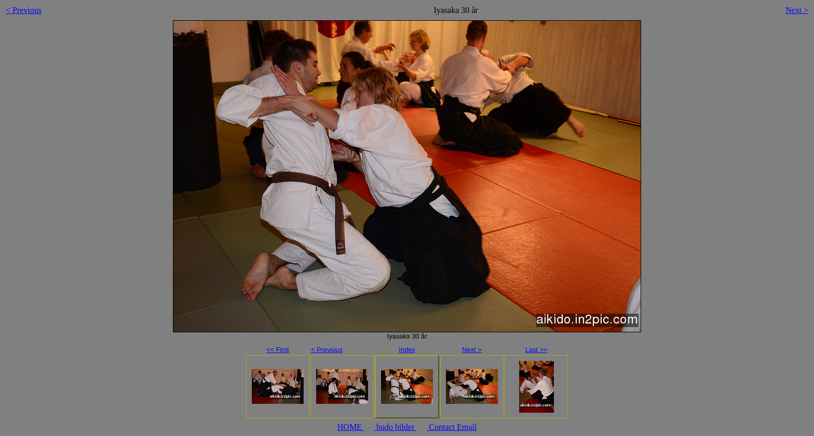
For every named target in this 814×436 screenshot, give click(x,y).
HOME (350, 427)
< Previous (24, 10)
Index (407, 350)
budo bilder (395, 427)
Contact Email (452, 427)
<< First (277, 350)
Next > (796, 10)
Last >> (536, 350)
